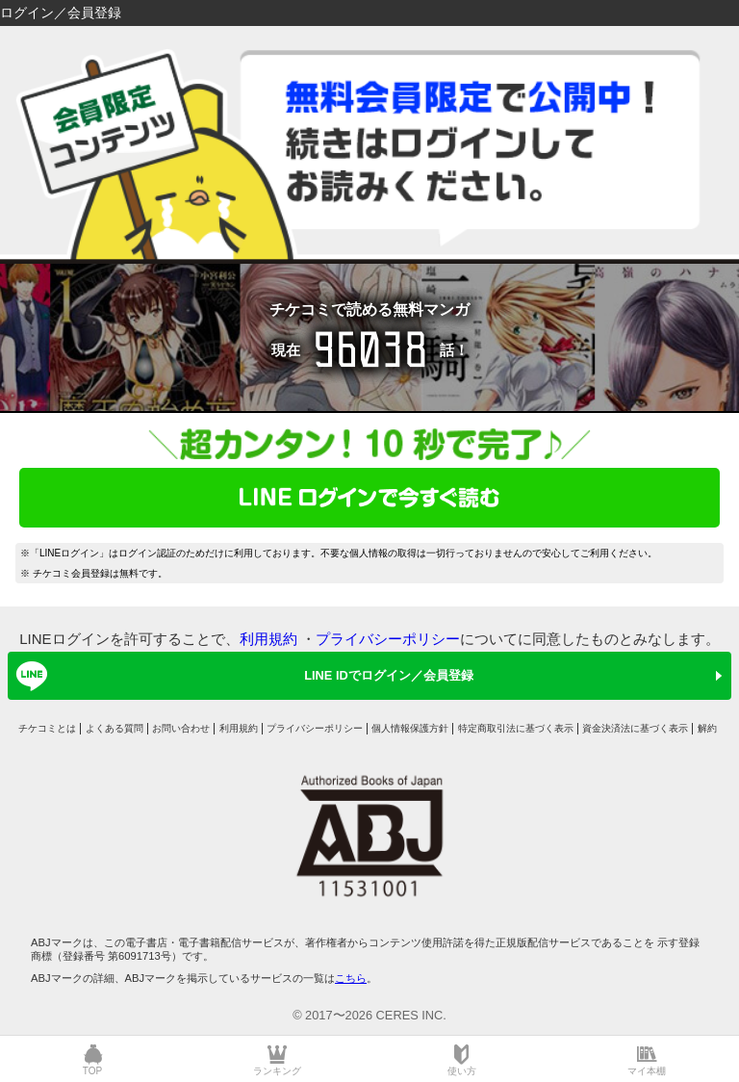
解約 (707, 728)
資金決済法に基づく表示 (635, 728)
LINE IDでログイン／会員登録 (241, 676)
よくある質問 (114, 728)
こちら (351, 978)
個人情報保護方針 (409, 728)
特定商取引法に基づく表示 (515, 728)
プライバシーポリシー (388, 639)
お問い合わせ (181, 728)
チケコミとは (47, 728)
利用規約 (268, 639)
